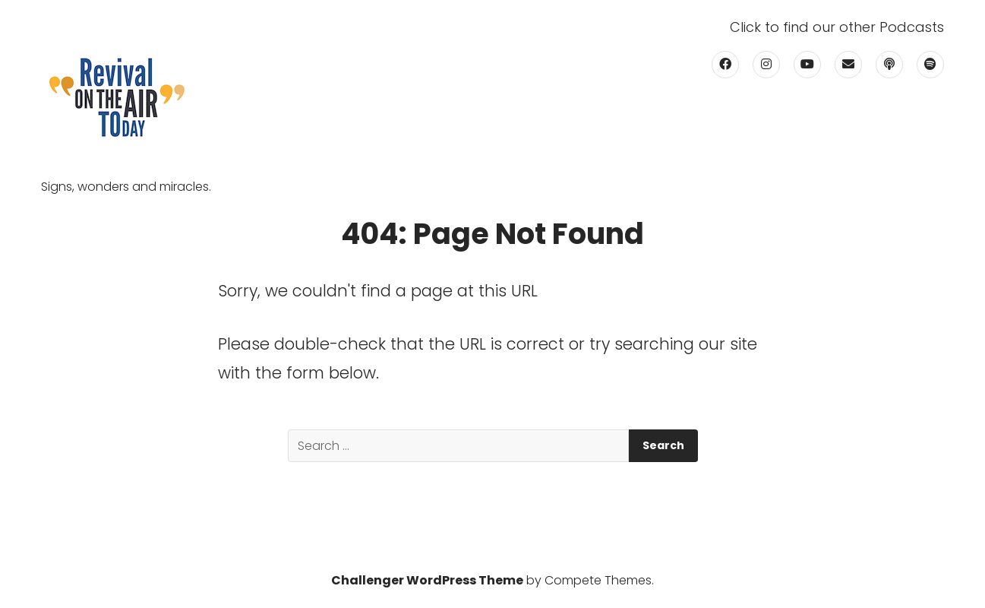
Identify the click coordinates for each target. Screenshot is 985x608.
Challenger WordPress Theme (427, 580)
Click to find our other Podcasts (837, 27)
